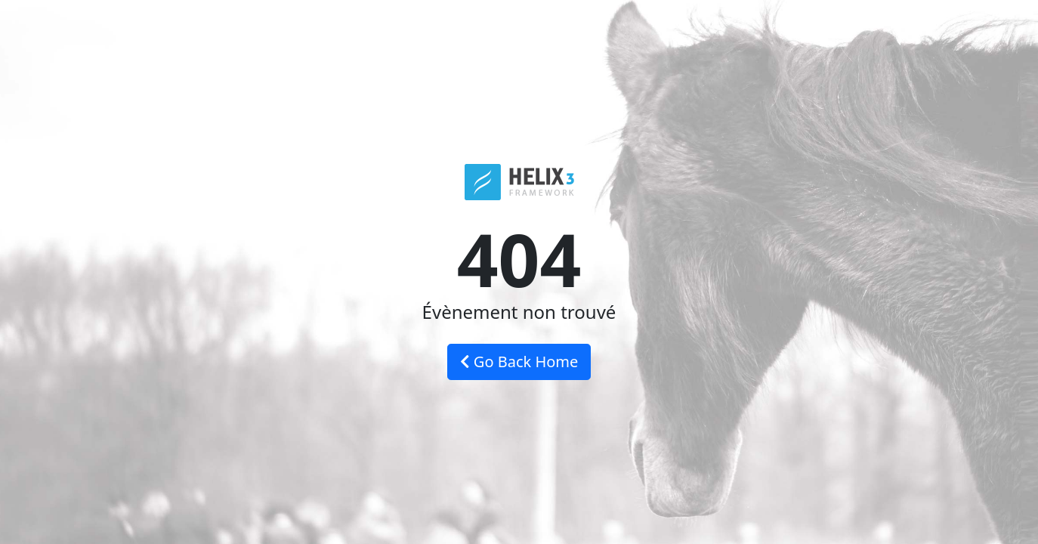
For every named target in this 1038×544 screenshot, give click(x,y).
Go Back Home (519, 361)
